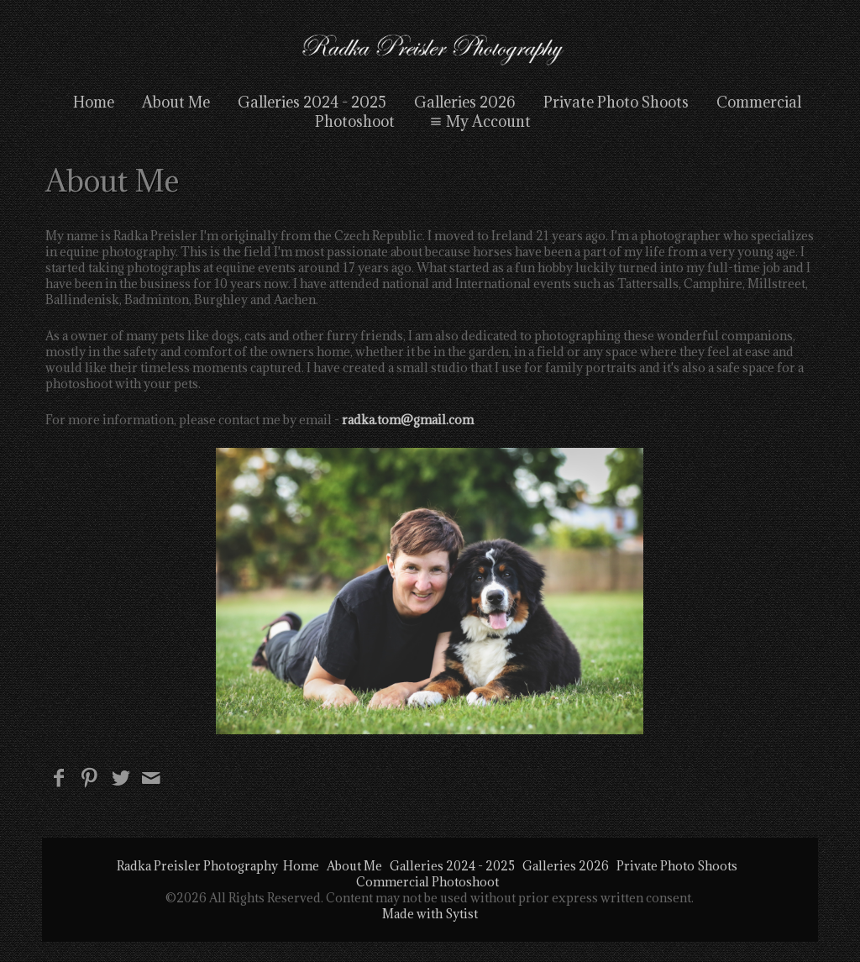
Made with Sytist (430, 914)
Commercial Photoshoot (427, 882)
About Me (176, 102)
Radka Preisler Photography (197, 866)
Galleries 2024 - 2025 (312, 102)
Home (93, 102)
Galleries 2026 (465, 102)
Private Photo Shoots (616, 102)
